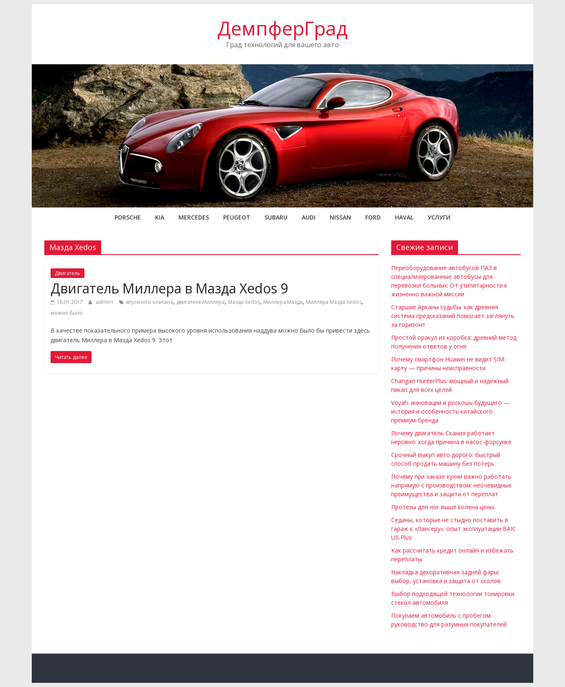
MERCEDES (193, 217)
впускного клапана (149, 302)
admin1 (105, 302)
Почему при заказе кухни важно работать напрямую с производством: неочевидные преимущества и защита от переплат (451, 485)
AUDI (309, 217)
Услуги (439, 217)
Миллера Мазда (283, 302)
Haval (404, 217)
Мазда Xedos (244, 302)
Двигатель (67, 273)
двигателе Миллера (200, 302)
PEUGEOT (236, 217)
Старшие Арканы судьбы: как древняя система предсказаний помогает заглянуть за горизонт (452, 315)
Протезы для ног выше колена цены (442, 507)
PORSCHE (128, 217)
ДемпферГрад (282, 28)
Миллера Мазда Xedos (333, 302)
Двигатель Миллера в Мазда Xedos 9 (169, 288)
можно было (67, 312)
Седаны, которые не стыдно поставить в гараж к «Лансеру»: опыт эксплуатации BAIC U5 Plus (453, 528)
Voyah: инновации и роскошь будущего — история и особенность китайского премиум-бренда (450, 411)
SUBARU (276, 217)
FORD (373, 217)
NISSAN (340, 217)
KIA (159, 217)
